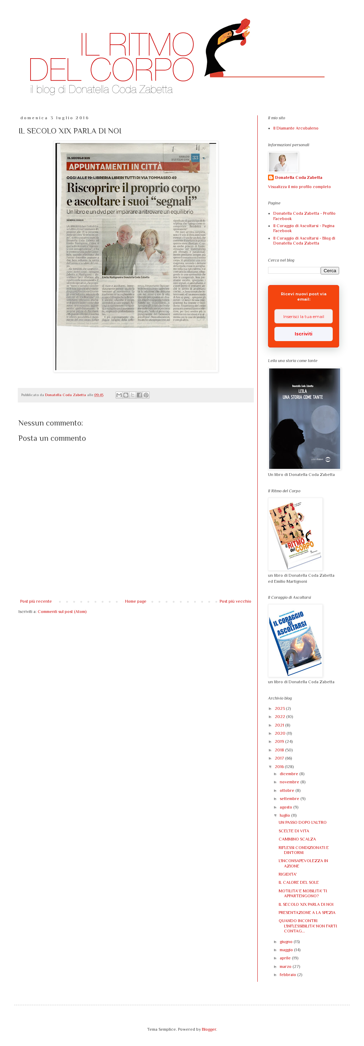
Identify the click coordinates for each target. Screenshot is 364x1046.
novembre (290, 781)
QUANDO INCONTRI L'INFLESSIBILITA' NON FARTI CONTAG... (308, 925)
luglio (285, 815)
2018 (280, 749)
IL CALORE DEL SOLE (299, 882)
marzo (286, 966)
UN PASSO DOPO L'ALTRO (303, 822)
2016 (280, 766)
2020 (281, 733)
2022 (280, 716)
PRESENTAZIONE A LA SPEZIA (307, 912)
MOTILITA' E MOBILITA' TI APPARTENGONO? (303, 893)
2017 (280, 758)
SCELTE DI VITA (294, 830)
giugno (287, 941)
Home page (135, 601)
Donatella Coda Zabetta (298, 177)
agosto (286, 807)
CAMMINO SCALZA (297, 839)
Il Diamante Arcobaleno (295, 128)
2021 (280, 725)
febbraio (288, 974)
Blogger (209, 1029)
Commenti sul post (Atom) (62, 611)
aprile (286, 957)
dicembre (289, 773)
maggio (287, 949)
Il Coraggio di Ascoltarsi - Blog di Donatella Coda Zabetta (304, 241)
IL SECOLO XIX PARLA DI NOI (306, 904)
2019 (280, 741)
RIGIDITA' (287, 874)
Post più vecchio (235, 601)
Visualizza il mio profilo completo (299, 186)
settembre (290, 798)
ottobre (287, 790)
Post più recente (36, 601)
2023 (280, 708)
